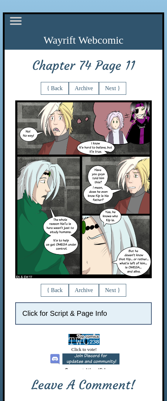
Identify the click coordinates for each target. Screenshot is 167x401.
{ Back (55, 88)
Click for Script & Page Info (64, 313)
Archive (84, 88)
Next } (112, 88)
